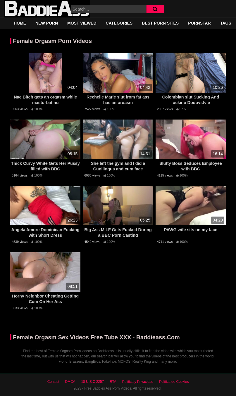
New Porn (46, 23)
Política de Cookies (174, 382)
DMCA (70, 382)
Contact (53, 382)
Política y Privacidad (137, 382)
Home (20, 23)
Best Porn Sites (160, 23)
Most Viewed (82, 23)
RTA (113, 382)
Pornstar (199, 23)
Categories (119, 23)
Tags (225, 23)
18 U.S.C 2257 (92, 382)
